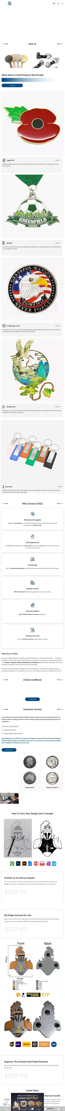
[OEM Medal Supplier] (32, 206)
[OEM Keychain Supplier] (32, 451)
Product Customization (11, 726)
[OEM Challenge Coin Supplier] (32, 289)
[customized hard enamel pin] (32, 1024)
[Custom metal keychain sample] (32, 843)
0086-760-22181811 (6, 1104)
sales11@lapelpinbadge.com (32, 1104)
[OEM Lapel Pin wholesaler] (32, 123)
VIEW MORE (12, 85)
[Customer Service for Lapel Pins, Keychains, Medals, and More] (41, 771)
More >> (57, 160)
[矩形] (32, 80)
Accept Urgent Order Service (12, 733)
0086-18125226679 (19, 1104)
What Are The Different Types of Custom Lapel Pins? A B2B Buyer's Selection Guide (53, 1095)
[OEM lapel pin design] (32, 970)
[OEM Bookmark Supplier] (32, 370)
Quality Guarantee (9, 730)
